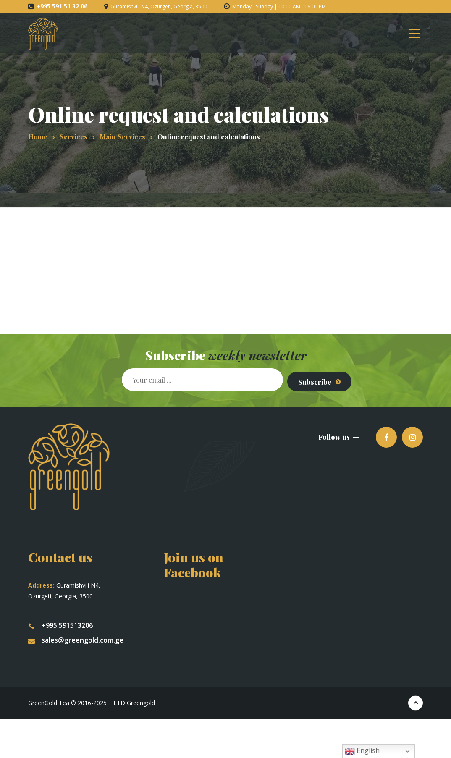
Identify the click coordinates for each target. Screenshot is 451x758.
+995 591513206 (60, 621)
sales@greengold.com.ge (75, 636)
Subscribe (311, 377)
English (362, 751)
